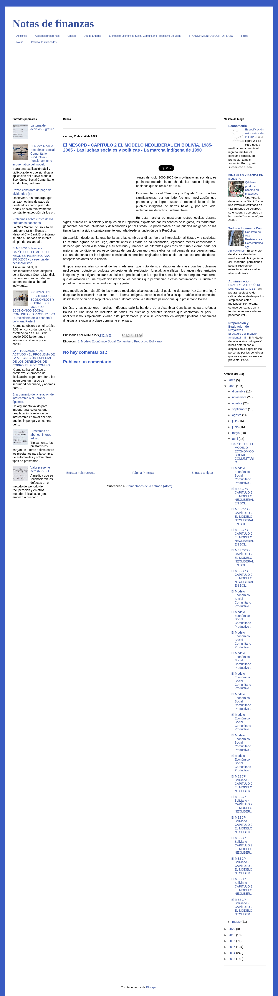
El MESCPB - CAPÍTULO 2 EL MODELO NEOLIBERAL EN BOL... (242, 496)
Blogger (151, 987)
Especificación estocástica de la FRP (254, 133)
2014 (232, 953)
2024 (232, 380)
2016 (232, 941)
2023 (232, 386)
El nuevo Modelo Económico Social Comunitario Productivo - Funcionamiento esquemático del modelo (34, 155)
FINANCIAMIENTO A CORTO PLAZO (211, 35)
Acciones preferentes (47, 35)
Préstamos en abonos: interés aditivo (40, 434)
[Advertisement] (139, 82)
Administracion (239, 281)
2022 (232, 929)
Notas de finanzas (53, 23)
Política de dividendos (44, 42)
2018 (232, 935)
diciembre (239, 391)
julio (235, 421)
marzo (237, 921)
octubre (237, 403)
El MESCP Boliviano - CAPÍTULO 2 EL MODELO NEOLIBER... (241, 784)
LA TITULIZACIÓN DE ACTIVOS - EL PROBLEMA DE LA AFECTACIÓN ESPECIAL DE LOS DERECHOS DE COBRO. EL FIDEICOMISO (34, 358)
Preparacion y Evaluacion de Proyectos (238, 326)
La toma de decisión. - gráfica (42, 127)
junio (235, 427)
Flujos (244, 35)
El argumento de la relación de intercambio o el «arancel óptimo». (33, 398)
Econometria (237, 126)
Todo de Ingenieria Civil (245, 228)
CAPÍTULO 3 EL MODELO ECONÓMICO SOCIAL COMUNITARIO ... (242, 453)
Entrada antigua (202, 472)
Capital (72, 35)
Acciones (22, 35)
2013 (232, 959)
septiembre (240, 409)
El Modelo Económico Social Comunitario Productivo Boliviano (145, 35)
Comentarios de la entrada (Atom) (149, 486)
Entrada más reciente (80, 472)
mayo (236, 433)
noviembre (239, 397)
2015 (232, 947)
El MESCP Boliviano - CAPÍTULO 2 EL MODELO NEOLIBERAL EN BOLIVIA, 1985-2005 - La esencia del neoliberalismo (31, 256)
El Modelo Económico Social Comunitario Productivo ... (241, 475)
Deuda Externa (92, 35)
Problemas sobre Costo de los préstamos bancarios (33, 221)
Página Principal (143, 472)
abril (235, 438)
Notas (20, 42)
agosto (237, 415)
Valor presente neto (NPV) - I (40, 469)
